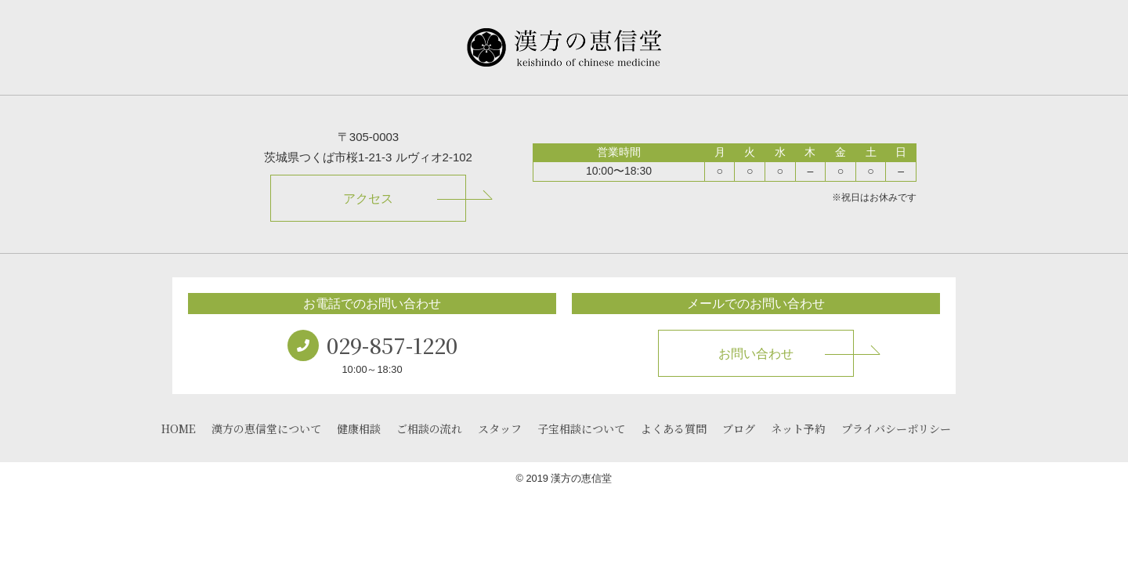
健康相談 (359, 428)
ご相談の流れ (429, 428)
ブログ (738, 428)
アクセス (368, 198)
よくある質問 (674, 428)
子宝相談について (581, 428)
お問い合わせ (756, 353)
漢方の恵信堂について (266, 428)
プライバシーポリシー (896, 428)
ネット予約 (798, 428)
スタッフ (500, 428)
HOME (178, 428)
